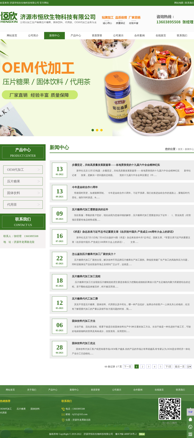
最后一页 (180, 366)
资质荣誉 (97, 35)
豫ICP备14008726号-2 (125, 434)
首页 (180, 149)
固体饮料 (23, 193)
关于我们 (31, 390)
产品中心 (76, 35)
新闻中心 (54, 35)
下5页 (168, 366)
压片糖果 (23, 181)
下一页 (127, 366)
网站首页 (12, 35)
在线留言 (161, 35)
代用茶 (23, 205)
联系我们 (189, 3)
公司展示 (118, 35)
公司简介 (33, 35)
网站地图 (178, 3)
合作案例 (139, 35)
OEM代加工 (23, 170)
